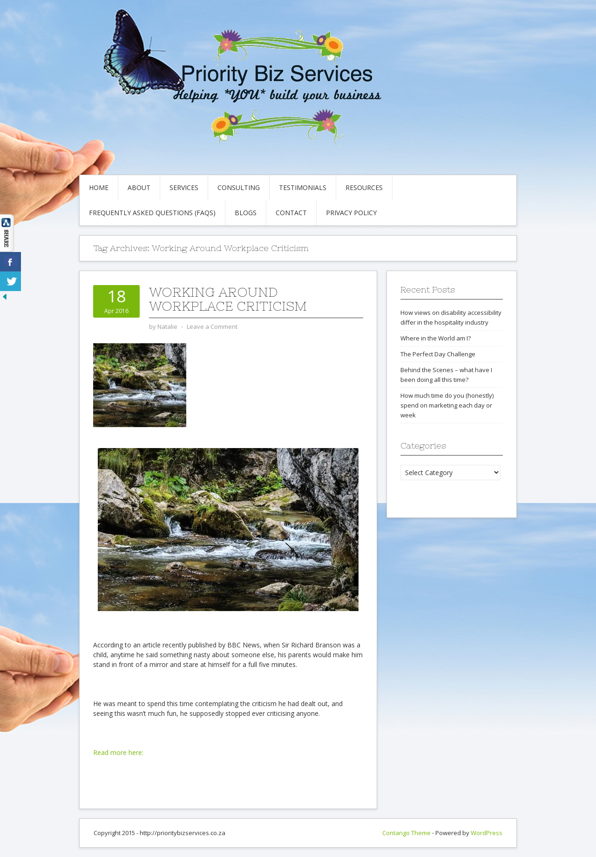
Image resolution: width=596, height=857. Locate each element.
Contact (291, 212)
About (139, 187)
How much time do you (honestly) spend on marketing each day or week (447, 405)
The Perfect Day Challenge (437, 354)
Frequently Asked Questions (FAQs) (152, 212)
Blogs (246, 212)
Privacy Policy (351, 212)
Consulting (238, 187)
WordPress (486, 833)
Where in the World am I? (435, 338)
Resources (364, 187)
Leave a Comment (212, 326)
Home (98, 187)
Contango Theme (406, 833)
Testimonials (302, 187)
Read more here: (118, 752)
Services (183, 187)
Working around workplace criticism (228, 299)
